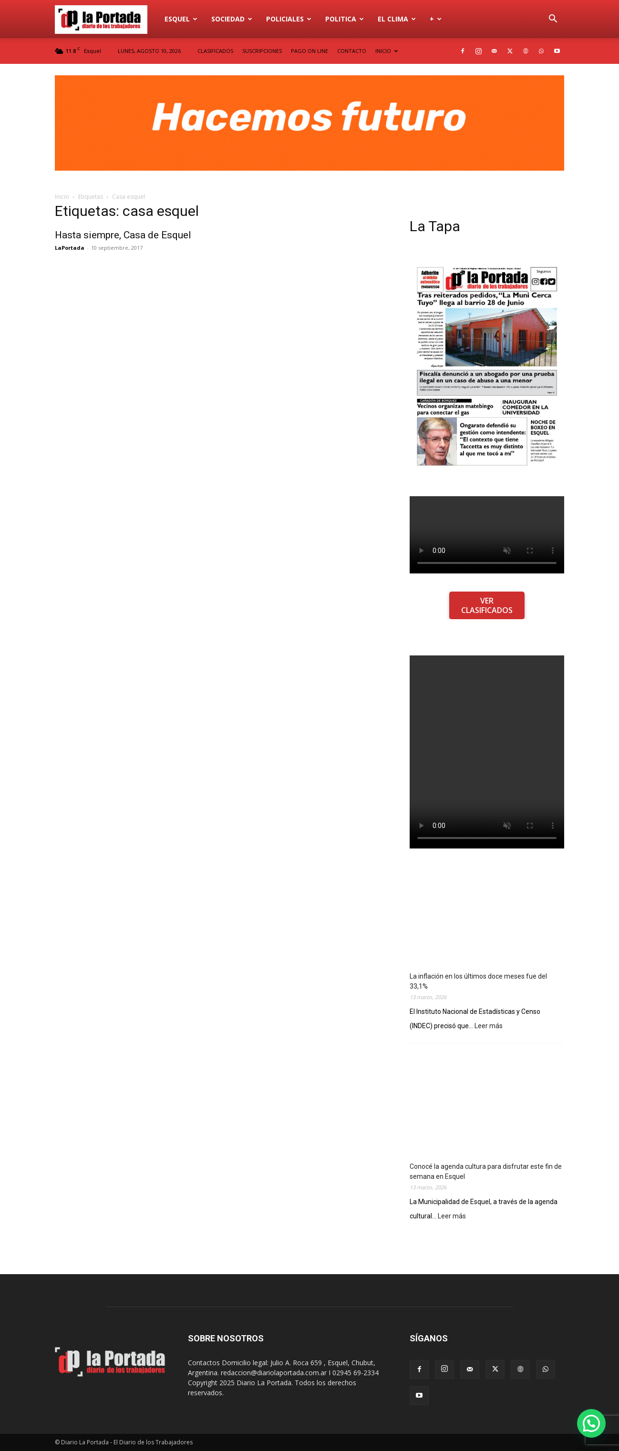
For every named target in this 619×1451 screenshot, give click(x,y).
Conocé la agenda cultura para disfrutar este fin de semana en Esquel (486, 1171)
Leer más (489, 1026)
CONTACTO (351, 50)
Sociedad (231, 18)
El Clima (397, 18)
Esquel (181, 18)
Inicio (62, 197)
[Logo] (106, 19)
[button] (552, 19)
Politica (344, 18)
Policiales (288, 18)
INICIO (386, 50)
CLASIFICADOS (215, 50)
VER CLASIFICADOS (487, 605)
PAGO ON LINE (309, 50)
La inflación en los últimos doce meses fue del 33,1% (478, 981)
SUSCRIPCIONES (262, 50)
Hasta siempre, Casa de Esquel (123, 235)
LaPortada (69, 247)
